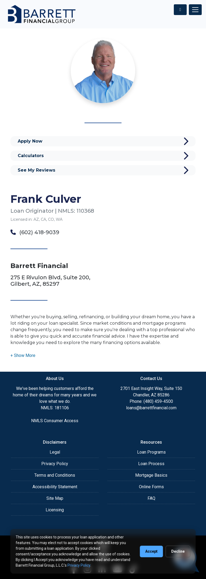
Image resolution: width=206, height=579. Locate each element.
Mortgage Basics (151, 475)
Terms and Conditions (54, 475)
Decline (178, 551)
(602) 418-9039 (34, 232)
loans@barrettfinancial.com (151, 407)
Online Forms (151, 486)
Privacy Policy (54, 463)
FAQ (151, 498)
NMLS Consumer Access (54, 420)
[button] (22, 355)
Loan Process (151, 463)
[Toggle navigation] (195, 9)
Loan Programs (151, 452)
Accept (151, 551)
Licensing (55, 509)
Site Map (54, 498)
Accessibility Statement (54, 486)
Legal (55, 452)
